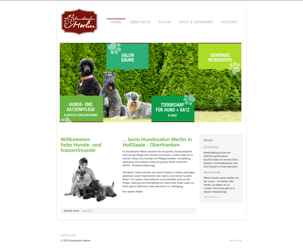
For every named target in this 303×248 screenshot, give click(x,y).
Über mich (140, 22)
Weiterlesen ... (212, 197)
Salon (164, 22)
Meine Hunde (212, 172)
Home (116, 22)
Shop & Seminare (196, 22)
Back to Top (235, 240)
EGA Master (211, 147)
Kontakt (229, 22)
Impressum (68, 235)
